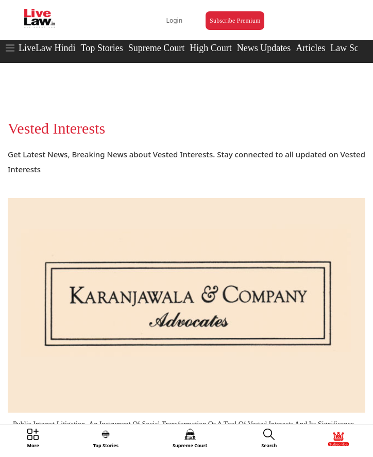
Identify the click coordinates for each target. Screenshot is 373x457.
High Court (211, 48)
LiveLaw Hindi (47, 48)
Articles (310, 48)
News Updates (264, 48)
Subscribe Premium (235, 20)
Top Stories (101, 48)
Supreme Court (156, 48)
